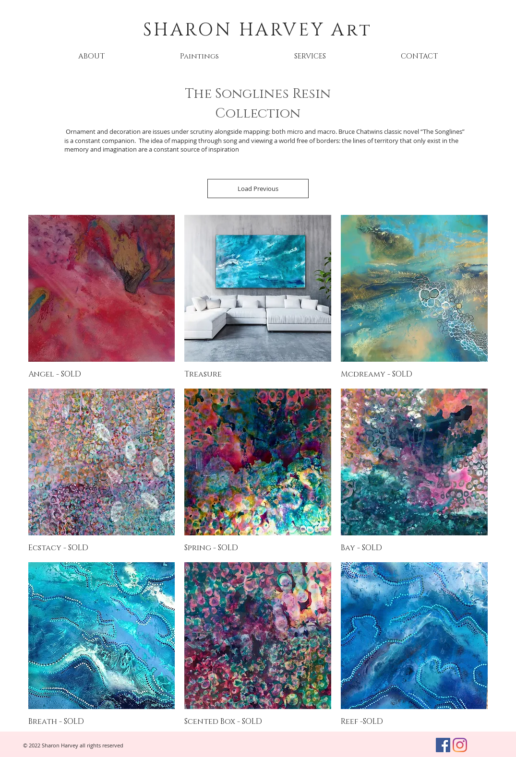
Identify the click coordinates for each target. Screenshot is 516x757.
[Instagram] (460, 745)
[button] (200, 56)
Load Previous (258, 188)
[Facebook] (443, 745)
